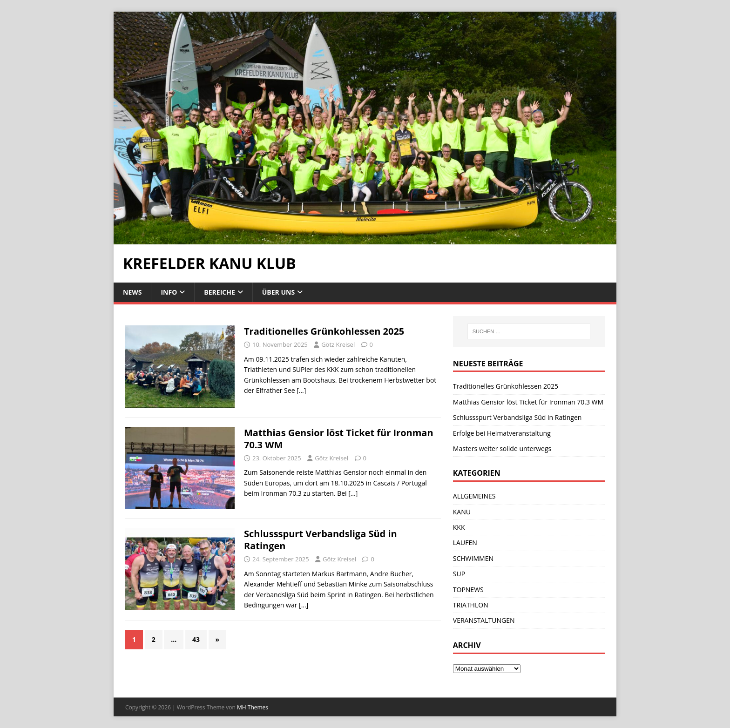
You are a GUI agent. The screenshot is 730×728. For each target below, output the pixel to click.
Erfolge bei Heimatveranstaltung (502, 433)
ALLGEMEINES (474, 496)
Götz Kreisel (338, 344)
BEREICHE (219, 292)
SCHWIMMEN (473, 558)
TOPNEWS (468, 589)
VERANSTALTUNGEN (484, 620)
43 (196, 639)
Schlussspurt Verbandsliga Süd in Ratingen (320, 539)
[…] (301, 390)
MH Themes (252, 707)
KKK (459, 527)
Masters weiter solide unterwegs (502, 448)
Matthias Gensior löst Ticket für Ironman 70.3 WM (338, 438)
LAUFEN (465, 542)
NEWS (132, 292)
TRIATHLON (470, 604)
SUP (459, 573)
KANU (462, 511)
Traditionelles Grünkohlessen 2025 (324, 331)
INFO (169, 292)
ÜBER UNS (278, 292)
